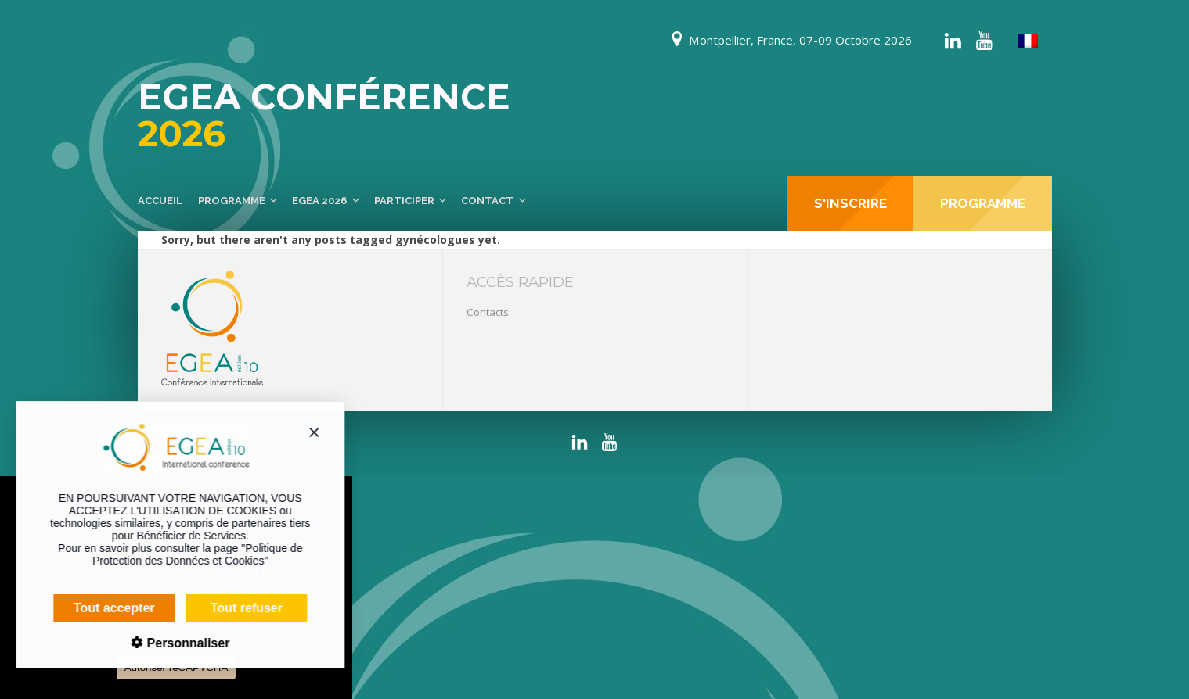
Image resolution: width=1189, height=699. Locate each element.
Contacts (488, 312)
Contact (487, 200)
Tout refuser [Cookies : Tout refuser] (236, 608)
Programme (231, 200)
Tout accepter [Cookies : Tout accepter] (104, 608)
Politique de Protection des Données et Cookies (187, 554)
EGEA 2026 (319, 200)
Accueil (160, 200)
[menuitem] (1028, 41)
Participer (404, 200)
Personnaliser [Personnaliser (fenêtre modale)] (176, 643)
